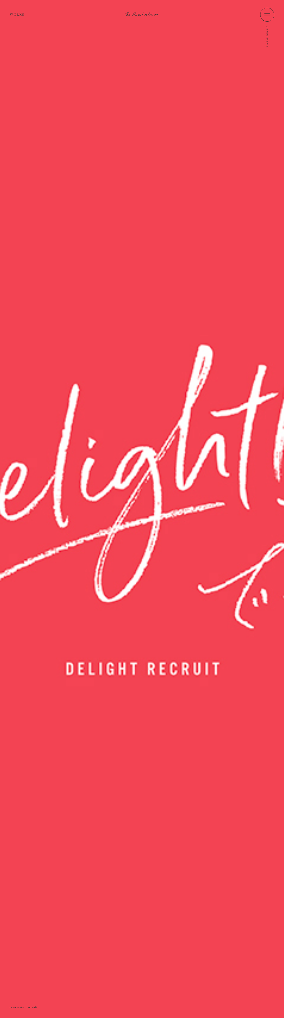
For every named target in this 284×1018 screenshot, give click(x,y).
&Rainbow (141, 14)
